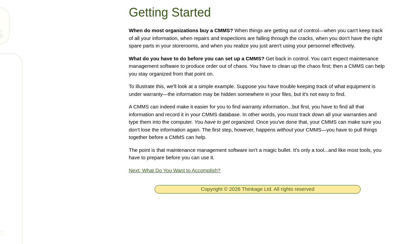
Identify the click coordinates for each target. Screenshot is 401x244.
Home (31, 63)
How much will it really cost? (61, 232)
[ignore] (14, 64)
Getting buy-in (42, 212)
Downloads (38, 143)
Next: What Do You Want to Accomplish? (174, 170)
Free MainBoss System (54, 83)
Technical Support (47, 123)
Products (35, 103)
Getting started (43, 163)
